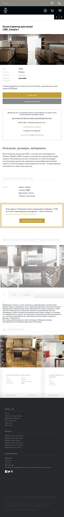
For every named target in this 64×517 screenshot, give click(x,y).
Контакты (9, 425)
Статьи (8, 463)
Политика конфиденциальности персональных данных (28, 467)
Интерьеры (9, 465)
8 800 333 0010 (39, 135)
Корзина (8, 423)
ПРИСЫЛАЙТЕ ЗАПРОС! (32, 127)
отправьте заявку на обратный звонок (21, 214)
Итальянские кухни (13, 447)
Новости (8, 460)
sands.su (32, 509)
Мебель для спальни (14, 443)
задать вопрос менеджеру (32, 220)
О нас (7, 413)
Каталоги (27, 295)
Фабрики (13, 20)
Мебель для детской (13, 438)
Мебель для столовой (14, 445)
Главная (5, 20)
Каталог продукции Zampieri (37, 20)
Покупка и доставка (13, 416)
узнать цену (32, 95)
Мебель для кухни (13, 440)
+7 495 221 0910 (25, 135)
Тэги (14, 295)
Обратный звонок (12, 418)
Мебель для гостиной (14, 436)
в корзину (32, 395)
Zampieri (22, 20)
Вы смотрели (10, 420)
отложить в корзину (32, 101)
